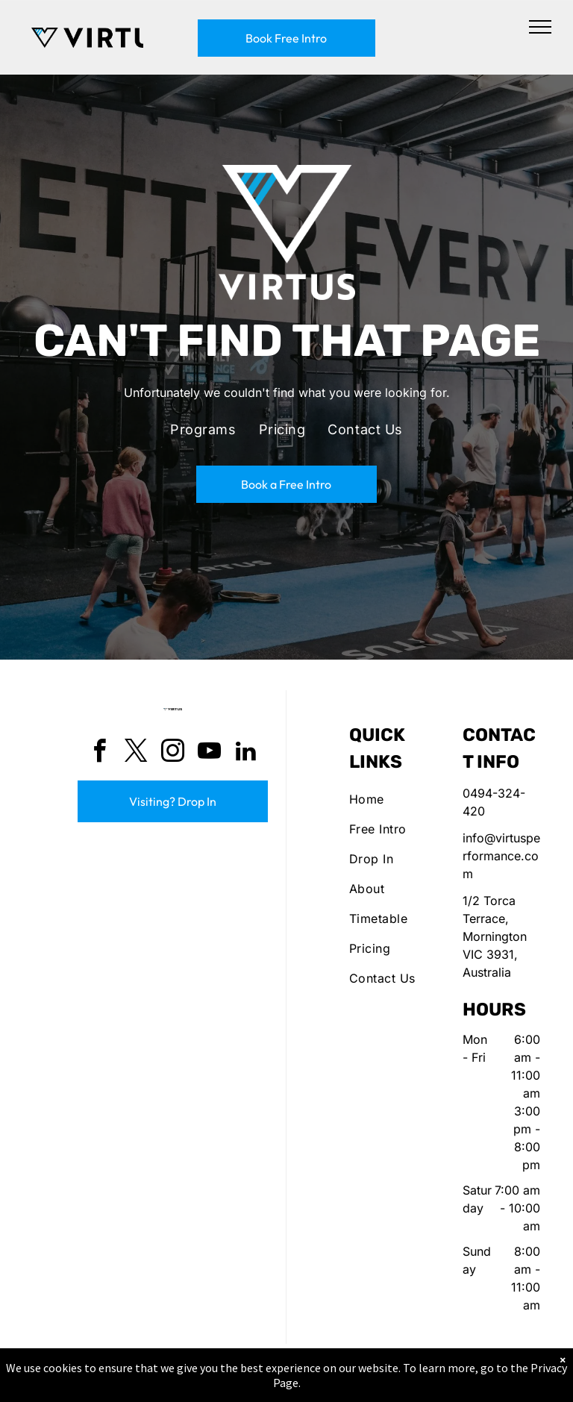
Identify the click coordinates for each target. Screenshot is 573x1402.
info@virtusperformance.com (501, 855)
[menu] (540, 26)
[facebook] (100, 753)
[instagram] (173, 753)
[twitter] (136, 753)
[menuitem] (203, 430)
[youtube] (209, 753)
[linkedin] (246, 753)
